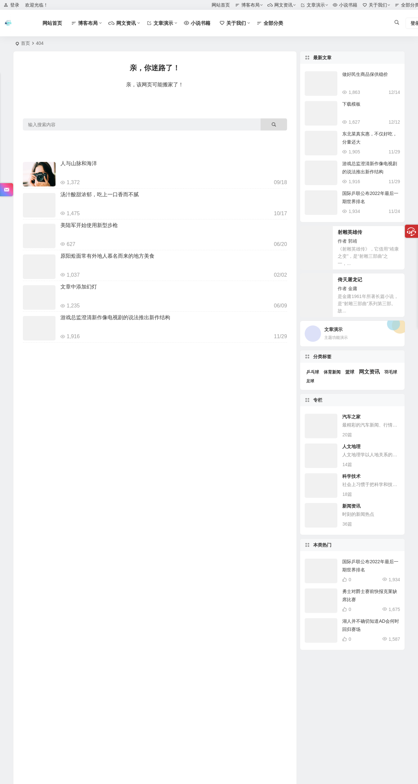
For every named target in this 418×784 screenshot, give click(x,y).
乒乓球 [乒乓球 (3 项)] (312, 372)
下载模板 (351, 104)
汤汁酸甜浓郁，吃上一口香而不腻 (99, 194)
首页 (25, 43)
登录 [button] (11, 5)
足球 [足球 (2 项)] (310, 381)
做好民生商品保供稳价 (365, 74)
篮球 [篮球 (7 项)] (349, 372)
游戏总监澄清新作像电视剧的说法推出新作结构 (115, 317)
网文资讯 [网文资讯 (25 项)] (369, 372)
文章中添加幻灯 (78, 286)
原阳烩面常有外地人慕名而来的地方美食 (107, 256)
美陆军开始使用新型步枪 (89, 225)
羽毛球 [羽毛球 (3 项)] (390, 372)
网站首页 (221, 5)
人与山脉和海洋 (78, 163)
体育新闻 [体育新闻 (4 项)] (332, 372)
